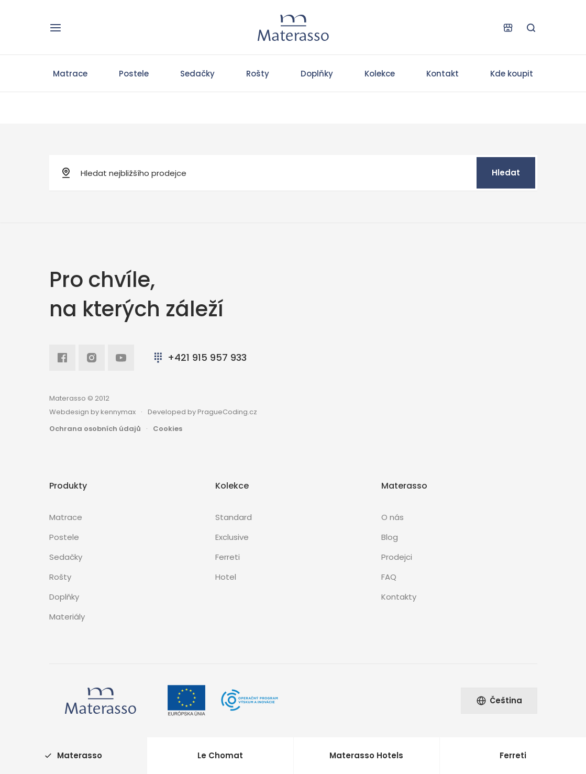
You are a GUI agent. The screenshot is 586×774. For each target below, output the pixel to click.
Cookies (167, 429)
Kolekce (379, 73)
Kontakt (442, 73)
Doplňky (317, 73)
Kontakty (398, 596)
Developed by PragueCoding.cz (202, 412)
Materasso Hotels (366, 755)
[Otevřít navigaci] (55, 28)
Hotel (225, 576)
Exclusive (232, 537)
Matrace (70, 73)
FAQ (388, 576)
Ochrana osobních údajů (95, 429)
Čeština (499, 700)
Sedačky (197, 73)
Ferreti (227, 556)
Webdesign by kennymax (92, 412)
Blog (389, 537)
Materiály (67, 616)
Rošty (257, 73)
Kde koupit (511, 73)
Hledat (506, 172)
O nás (392, 517)
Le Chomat (220, 755)
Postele (134, 73)
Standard (233, 517)
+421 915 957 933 (199, 357)
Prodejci (396, 556)
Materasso (73, 755)
